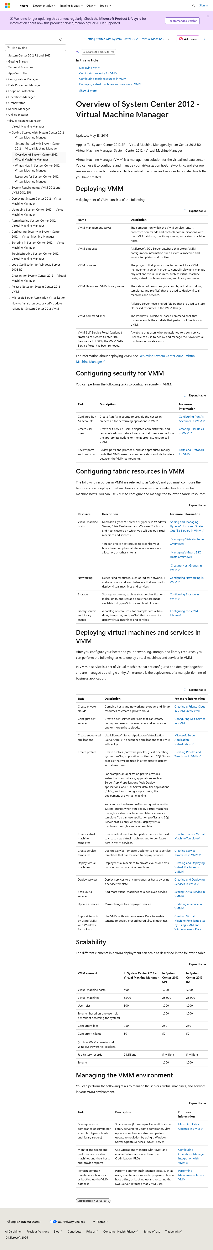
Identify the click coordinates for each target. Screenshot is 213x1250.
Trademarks (172, 1231)
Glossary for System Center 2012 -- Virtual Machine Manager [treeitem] (39, 278)
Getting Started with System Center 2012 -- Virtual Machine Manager (126, 39)
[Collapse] (61, 39)
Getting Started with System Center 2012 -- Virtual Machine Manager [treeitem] (38, 146)
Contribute (74, 1231)
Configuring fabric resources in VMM (102, 79)
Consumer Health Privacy (119, 1231)
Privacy (90, 1231)
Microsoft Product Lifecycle (120, 18)
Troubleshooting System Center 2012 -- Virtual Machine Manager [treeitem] (37, 256)
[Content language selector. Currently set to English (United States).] (24, 1221)
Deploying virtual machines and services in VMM (110, 84)
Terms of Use (152, 1231)
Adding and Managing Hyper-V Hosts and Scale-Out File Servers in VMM (186, 526)
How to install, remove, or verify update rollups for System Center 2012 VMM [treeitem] (37, 305)
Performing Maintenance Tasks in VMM (191, 1175)
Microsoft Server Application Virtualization (185, 739)
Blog (56, 1231)
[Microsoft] (7, 5)
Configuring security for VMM (98, 73)
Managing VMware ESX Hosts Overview (185, 554)
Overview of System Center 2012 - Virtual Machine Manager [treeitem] (37, 157)
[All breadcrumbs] (79, 39)
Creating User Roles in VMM (191, 431)
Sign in (203, 5)
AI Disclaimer (13, 1231)
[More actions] (204, 39)
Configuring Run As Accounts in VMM (191, 419)
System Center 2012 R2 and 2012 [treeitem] (29, 55)
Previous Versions (38, 1231)
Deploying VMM (89, 68)
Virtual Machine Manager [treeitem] (28, 126)
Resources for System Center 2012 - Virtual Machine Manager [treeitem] (38, 179)
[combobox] (35, 47)
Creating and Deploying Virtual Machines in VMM (190, 867)
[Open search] (193, 5)
